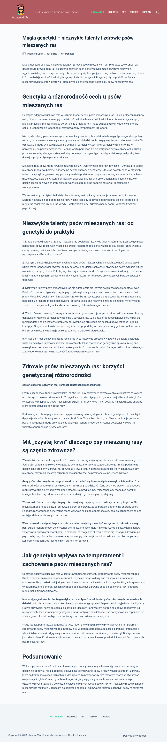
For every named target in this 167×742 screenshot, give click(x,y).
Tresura (134, 12)
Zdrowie (146, 12)
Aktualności (97, 12)
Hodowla (113, 12)
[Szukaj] (157, 12)
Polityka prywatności (135, 735)
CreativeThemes (77, 735)
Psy (124, 12)
